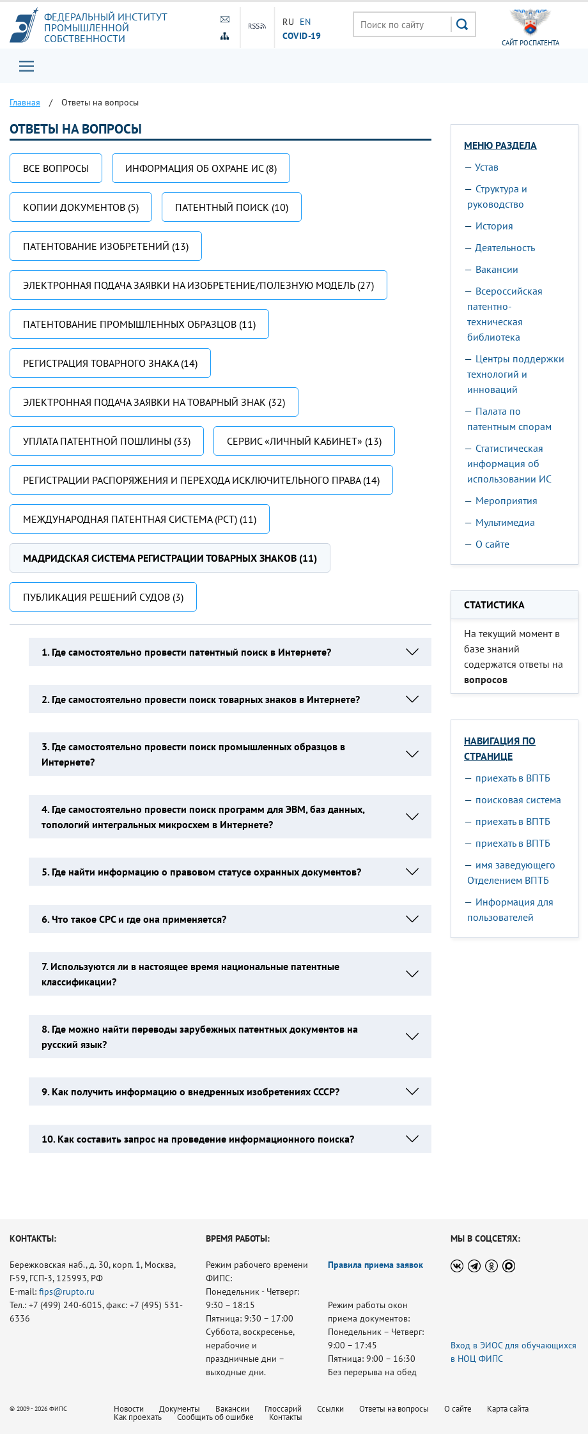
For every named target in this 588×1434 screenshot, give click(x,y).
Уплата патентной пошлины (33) (106, 441)
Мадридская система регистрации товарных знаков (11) (170, 557)
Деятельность (505, 247)
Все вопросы (56, 168)
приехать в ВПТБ (513, 777)
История (494, 225)
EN (305, 21)
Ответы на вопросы (394, 1408)
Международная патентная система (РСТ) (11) (139, 519)
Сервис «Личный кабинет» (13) (304, 441)
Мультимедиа (505, 522)
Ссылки (330, 1408)
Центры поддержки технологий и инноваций (515, 374)
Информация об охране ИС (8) (201, 168)
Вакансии (497, 269)
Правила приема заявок (375, 1264)
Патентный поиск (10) (231, 207)
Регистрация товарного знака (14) (110, 363)
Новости (129, 1408)
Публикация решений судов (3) (103, 596)
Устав (487, 166)
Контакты (285, 1417)
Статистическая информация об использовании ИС (509, 463)
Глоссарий (283, 1408)
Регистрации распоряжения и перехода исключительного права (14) (201, 480)
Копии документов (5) (81, 207)
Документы (179, 1408)
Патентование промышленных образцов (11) (139, 324)
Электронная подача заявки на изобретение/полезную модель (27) (198, 285)
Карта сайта (508, 1408)
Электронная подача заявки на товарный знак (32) (154, 402)
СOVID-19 (301, 35)
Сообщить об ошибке (215, 1417)
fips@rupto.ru (67, 1291)
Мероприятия (507, 500)
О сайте (492, 543)
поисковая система (518, 799)
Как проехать (138, 1417)
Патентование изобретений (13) (106, 246)
